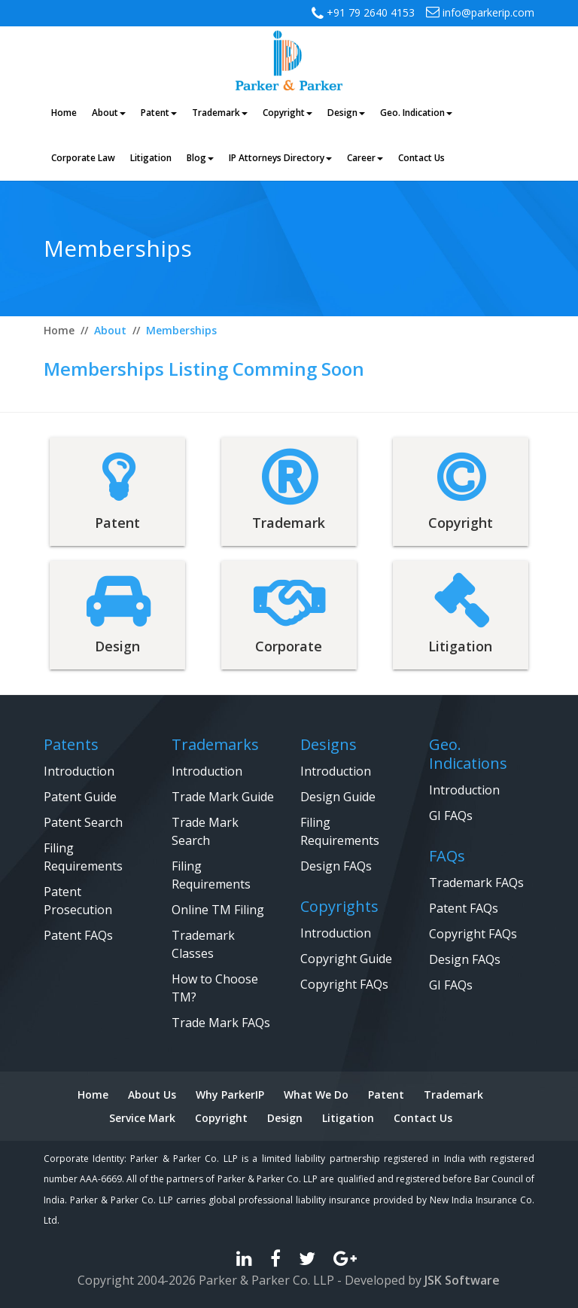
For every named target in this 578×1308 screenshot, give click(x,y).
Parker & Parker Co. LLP (266, 1280)
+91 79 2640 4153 (369, 12)
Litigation (348, 1118)
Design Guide (338, 796)
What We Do (316, 1094)
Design (285, 1118)
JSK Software (462, 1280)
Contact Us (423, 1118)
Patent (386, 1094)
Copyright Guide (346, 958)
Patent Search (83, 822)
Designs (328, 744)
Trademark (453, 1094)
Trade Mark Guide (223, 796)
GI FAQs (451, 815)
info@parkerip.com (480, 12)
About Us (152, 1094)
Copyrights (339, 906)
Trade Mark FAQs (221, 1022)
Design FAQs (336, 866)
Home (93, 1094)
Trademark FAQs (476, 882)
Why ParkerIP (230, 1094)
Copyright (221, 1118)
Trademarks (215, 744)
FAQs (447, 856)
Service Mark (142, 1118)
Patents (71, 744)
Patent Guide (80, 796)
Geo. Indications (468, 753)
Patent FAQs (78, 935)
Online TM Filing (218, 909)
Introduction (79, 771)
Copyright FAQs (344, 984)
